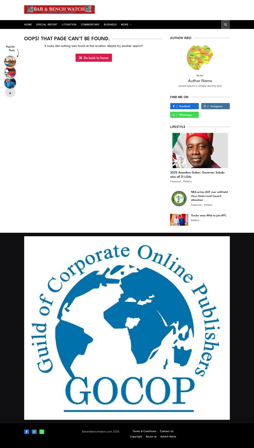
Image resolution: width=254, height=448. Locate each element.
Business (110, 24)
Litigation (69, 24)
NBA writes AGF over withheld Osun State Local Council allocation (209, 196)
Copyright (136, 436)
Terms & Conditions (144, 431)
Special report (47, 24)
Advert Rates (168, 436)
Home (28, 24)
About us (151, 436)
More (124, 24)
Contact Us (167, 431)
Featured (175, 181)
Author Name (200, 81)
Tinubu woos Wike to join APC (208, 215)
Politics (187, 181)
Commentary (90, 24)
